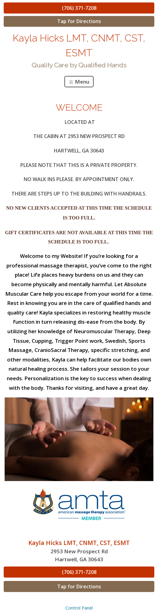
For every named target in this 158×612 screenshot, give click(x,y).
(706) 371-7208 (79, 8)
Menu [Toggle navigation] (79, 81)
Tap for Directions (79, 21)
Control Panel (79, 608)
